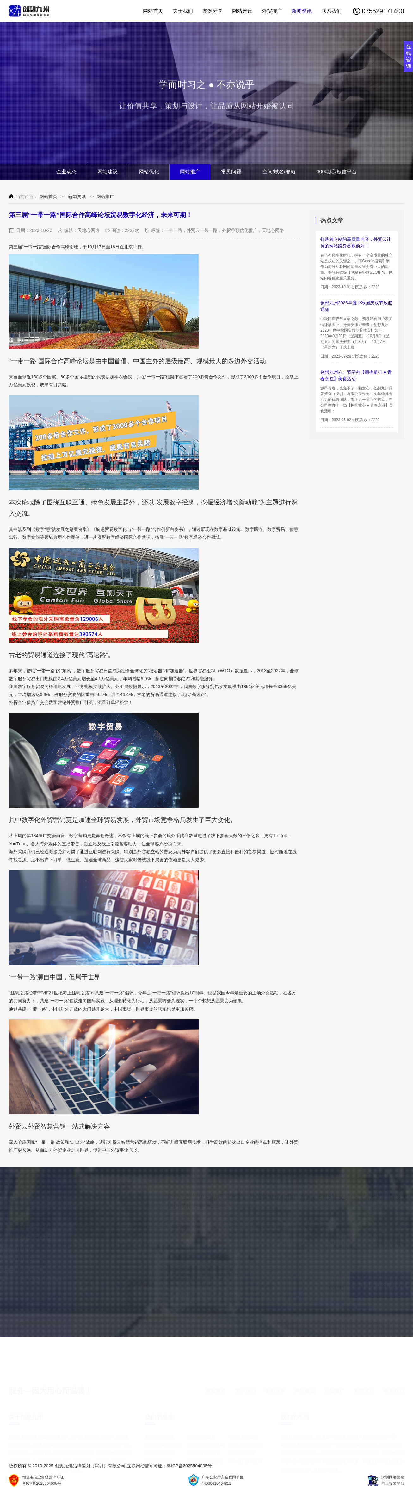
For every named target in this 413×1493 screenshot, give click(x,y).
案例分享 (212, 11)
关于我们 (183, 11)
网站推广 (105, 196)
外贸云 (114, 1142)
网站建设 (242, 11)
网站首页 (153, 11)
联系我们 (331, 11)
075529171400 (378, 11)
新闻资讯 (302, 11)
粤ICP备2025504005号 (189, 1465)
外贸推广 (272, 11)
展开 (408, 59)
